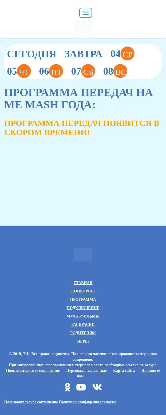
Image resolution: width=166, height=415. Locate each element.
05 (19, 71)
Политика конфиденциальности (87, 402)
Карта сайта (124, 370)
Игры (83, 341)
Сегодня (31, 54)
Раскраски (83, 325)
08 (115, 71)
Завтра (83, 54)
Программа (83, 299)
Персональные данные (86, 370)
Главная (83, 283)
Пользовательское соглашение (33, 370)
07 (83, 71)
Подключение (83, 308)
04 (122, 53)
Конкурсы (83, 291)
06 (51, 71)
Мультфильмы (82, 316)
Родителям (83, 333)
